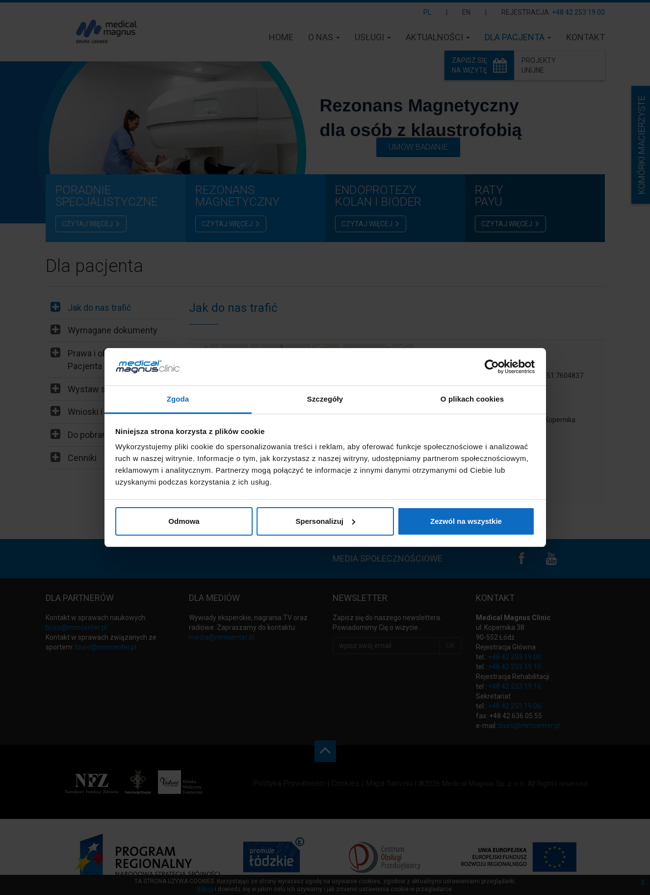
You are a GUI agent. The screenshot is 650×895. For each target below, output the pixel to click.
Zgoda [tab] (178, 399)
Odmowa (183, 521)
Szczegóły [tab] (325, 399)
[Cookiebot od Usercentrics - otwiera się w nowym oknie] (492, 366)
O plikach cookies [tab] (472, 399)
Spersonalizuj (325, 521)
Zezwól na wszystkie (466, 521)
